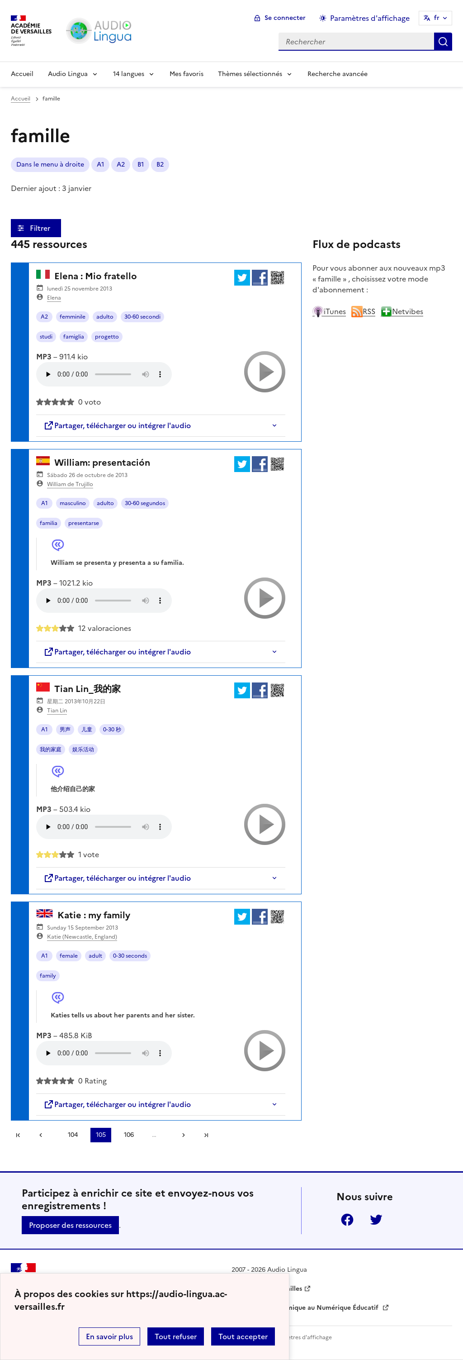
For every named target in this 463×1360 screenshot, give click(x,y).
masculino (73, 503)
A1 (44, 503)
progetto (107, 337)
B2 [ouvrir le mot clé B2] (160, 164)
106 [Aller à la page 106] (129, 1135)
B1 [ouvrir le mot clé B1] (140, 164)
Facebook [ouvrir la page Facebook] (347, 1220)
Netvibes (402, 311)
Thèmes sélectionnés (250, 74)
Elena (54, 298)
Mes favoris (186, 74)
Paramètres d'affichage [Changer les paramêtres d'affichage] (370, 18)
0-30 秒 (112, 729)
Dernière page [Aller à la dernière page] (206, 1135)
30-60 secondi (142, 317)
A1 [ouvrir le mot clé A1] (100, 164)
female (69, 956)
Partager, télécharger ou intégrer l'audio (117, 425)
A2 (44, 317)
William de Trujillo (70, 484)
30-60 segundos (145, 503)
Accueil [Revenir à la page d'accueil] (22, 74)
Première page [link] (18, 1135)
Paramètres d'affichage (301, 1337)
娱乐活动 (83, 749)
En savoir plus (109, 1336)
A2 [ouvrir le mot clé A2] (121, 164)
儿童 (86, 729)
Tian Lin (57, 710)
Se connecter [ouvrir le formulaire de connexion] (285, 18)
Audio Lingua (68, 74)
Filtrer (41, 228)
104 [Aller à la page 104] (73, 1135)
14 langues (128, 74)
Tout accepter (243, 1336)
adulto (104, 317)
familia (48, 523)
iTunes (329, 311)
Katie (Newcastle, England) (82, 937)
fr (436, 18)
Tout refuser (176, 1336)
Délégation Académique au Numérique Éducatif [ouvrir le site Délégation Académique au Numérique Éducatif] (306, 1307)
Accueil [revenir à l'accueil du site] (20, 99)
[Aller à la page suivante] (180, 1135)
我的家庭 (50, 749)
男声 (65, 729)
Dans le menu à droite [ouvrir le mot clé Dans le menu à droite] (50, 164)
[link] (44, 1135)
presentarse (83, 523)
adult (95, 956)
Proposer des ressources (70, 1225)
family (48, 976)
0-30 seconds (130, 956)
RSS (363, 311)
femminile (72, 317)
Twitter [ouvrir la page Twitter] (376, 1220)
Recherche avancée (337, 74)
